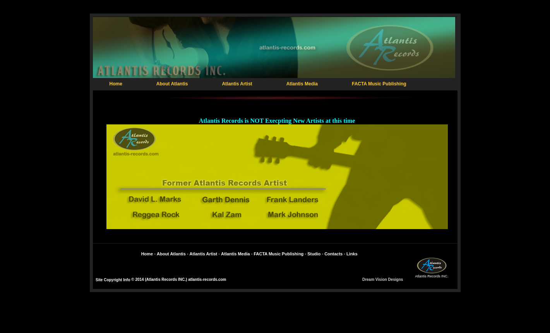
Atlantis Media (302, 84)
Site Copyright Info (113, 280)
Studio (313, 253)
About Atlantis (172, 84)
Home (116, 84)
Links (352, 253)
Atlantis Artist (237, 84)
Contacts (333, 253)
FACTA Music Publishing (379, 84)
